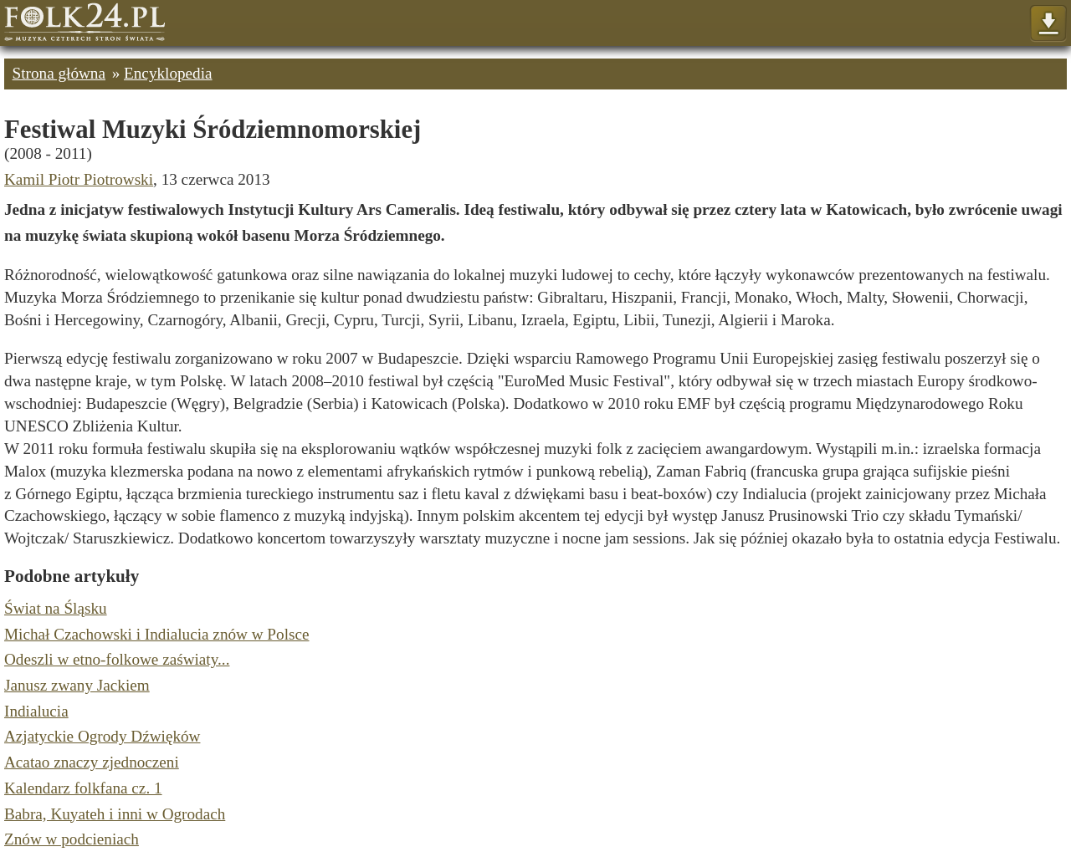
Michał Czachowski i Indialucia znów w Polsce (156, 634)
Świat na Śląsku (55, 608)
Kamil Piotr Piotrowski (78, 179)
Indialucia (36, 711)
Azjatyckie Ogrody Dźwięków (102, 736)
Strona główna (59, 73)
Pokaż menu (1048, 24)
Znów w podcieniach (71, 839)
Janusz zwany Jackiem (77, 685)
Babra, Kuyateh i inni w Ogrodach (114, 814)
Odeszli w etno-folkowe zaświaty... (116, 659)
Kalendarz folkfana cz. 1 (83, 788)
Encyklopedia (168, 73)
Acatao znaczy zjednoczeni (91, 762)
